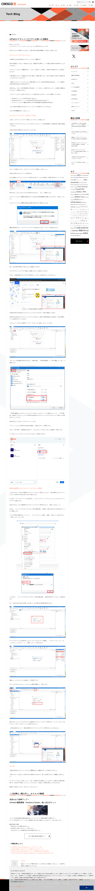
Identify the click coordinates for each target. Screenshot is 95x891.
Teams (83, 197)
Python (79, 192)
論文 (76, 235)
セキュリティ (85, 215)
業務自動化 (75, 230)
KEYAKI (72, 184)
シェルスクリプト (75, 215)
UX (77, 199)
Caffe (74, 177)
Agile (92, 5)
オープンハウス (82, 212)
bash (75, 204)
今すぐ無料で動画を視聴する (36, 836)
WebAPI (83, 202)
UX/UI (77, 5)
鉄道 (80, 235)
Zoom (72, 204)
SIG (87, 194)
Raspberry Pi (73, 194)
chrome (77, 204)
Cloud (70, 5)
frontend (73, 206)
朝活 (71, 230)
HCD (86, 177)
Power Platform (73, 189)
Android (82, 175)
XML (86, 202)
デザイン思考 (84, 218)
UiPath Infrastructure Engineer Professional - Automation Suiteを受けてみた (33, 853)
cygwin (80, 204)
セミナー (73, 218)
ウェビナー (83, 209)
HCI (87, 177)
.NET (71, 175)
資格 (78, 235)
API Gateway (74, 175)
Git (82, 177)
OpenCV (86, 184)
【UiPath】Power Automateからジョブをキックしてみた (27, 847)
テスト (78, 218)
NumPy (81, 184)
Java (85, 180)
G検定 (84, 177)
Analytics (84, 5)
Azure (85, 175)
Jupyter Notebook (84, 182)
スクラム (80, 215)
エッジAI (87, 209)
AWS (79, 175)
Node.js (78, 184)
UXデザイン (81, 199)
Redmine (80, 194)
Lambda (75, 184)
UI (75, 199)
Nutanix (83, 184)
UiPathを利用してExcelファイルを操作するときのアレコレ (27, 849)
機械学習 (82, 230)
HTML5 (72, 179)
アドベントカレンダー (76, 209)
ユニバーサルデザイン (78, 225)
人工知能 (77, 228)
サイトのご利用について (18, 886)
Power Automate (82, 186)
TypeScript (72, 199)
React (76, 194)
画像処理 (77, 233)
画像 (74, 233)
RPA (84, 192)
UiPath (73, 202)
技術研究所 (84, 228)
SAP (83, 194)
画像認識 (81, 233)
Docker (76, 177)
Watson (78, 202)
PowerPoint (80, 189)
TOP (52, 5)
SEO (85, 194)
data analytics (83, 204)
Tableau (77, 197)
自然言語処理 (73, 235)
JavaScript (74, 182)
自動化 (85, 233)
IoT (75, 180)
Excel (80, 177)
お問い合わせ (79, 241)
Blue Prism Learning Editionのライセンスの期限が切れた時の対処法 (30, 851)
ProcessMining (73, 192)
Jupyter (80, 182)
